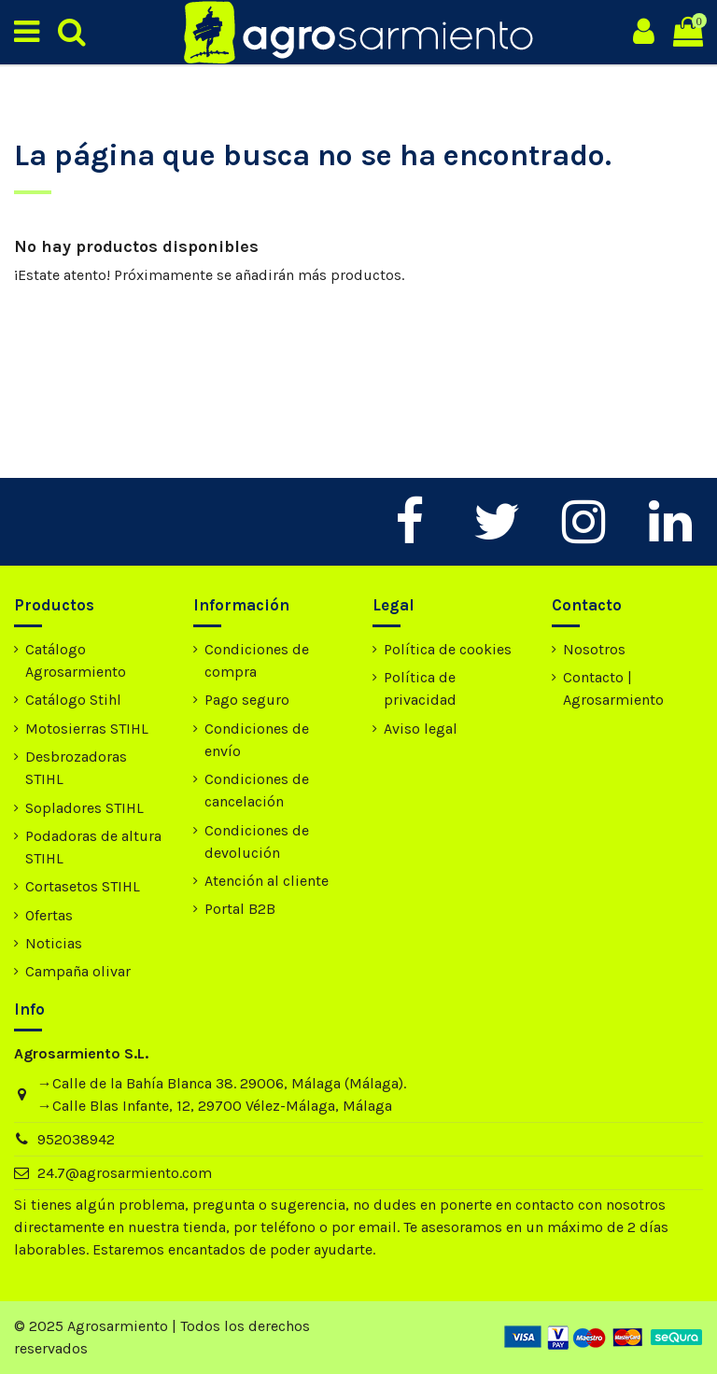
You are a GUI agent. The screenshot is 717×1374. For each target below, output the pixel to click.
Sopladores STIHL (84, 808)
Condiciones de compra (256, 660)
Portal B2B (239, 909)
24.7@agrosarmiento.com (124, 1173)
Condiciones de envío (256, 740)
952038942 (76, 1139)
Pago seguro (246, 699)
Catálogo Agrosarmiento (75, 660)
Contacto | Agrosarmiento (613, 688)
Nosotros (594, 649)
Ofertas (49, 915)
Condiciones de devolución (256, 841)
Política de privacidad (420, 688)
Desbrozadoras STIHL (76, 768)
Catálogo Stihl (73, 699)
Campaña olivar (78, 971)
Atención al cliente (266, 881)
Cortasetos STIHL (82, 886)
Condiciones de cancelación (256, 790)
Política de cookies (448, 649)
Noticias (53, 943)
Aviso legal (420, 728)
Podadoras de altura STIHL (93, 847)
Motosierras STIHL (86, 728)
